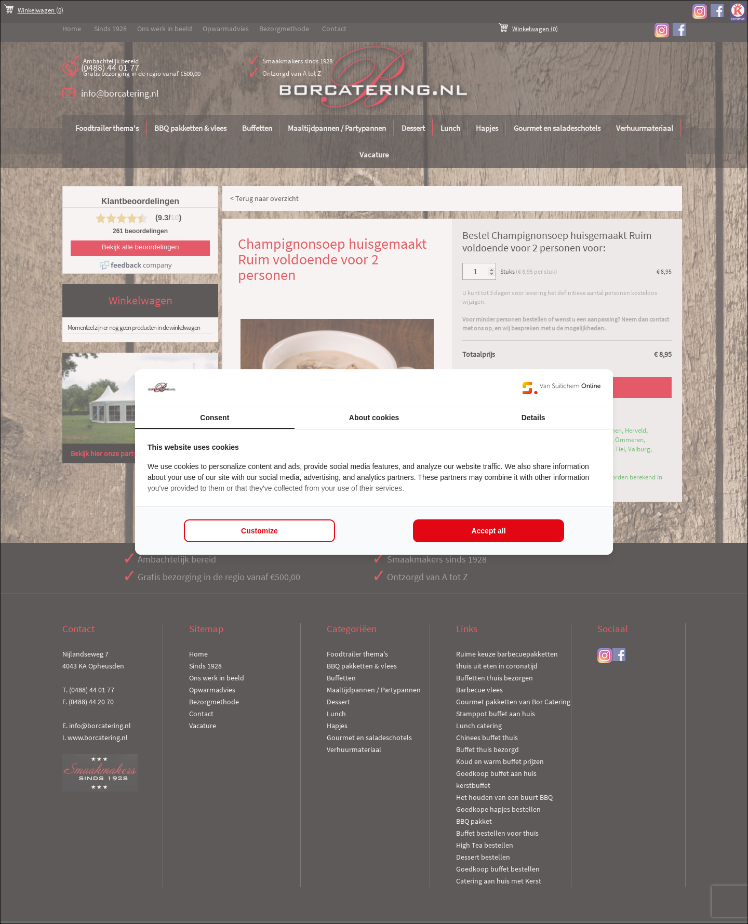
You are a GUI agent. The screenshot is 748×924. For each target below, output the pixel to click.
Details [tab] (533, 417)
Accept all (488, 531)
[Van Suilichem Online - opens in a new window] (561, 388)
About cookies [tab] (374, 417)
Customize (259, 531)
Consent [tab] (214, 417)
